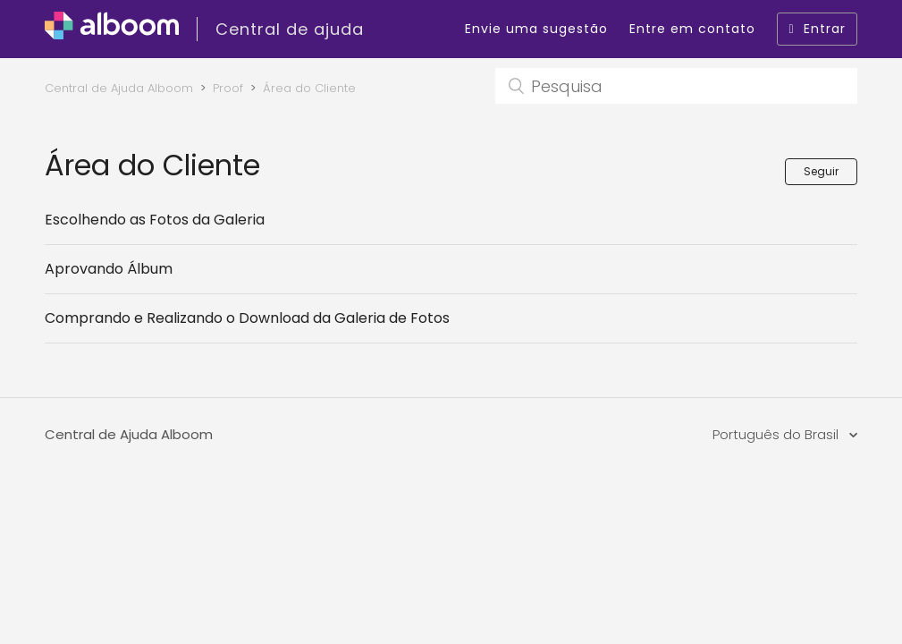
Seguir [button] (821, 171)
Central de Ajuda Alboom (119, 88)
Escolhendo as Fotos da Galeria (155, 219)
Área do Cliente (309, 88)
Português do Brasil (777, 434)
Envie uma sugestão (536, 29)
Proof (228, 88)
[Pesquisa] (676, 86)
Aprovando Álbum (109, 268)
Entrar (816, 29)
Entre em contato (692, 29)
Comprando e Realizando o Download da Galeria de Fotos (247, 318)
